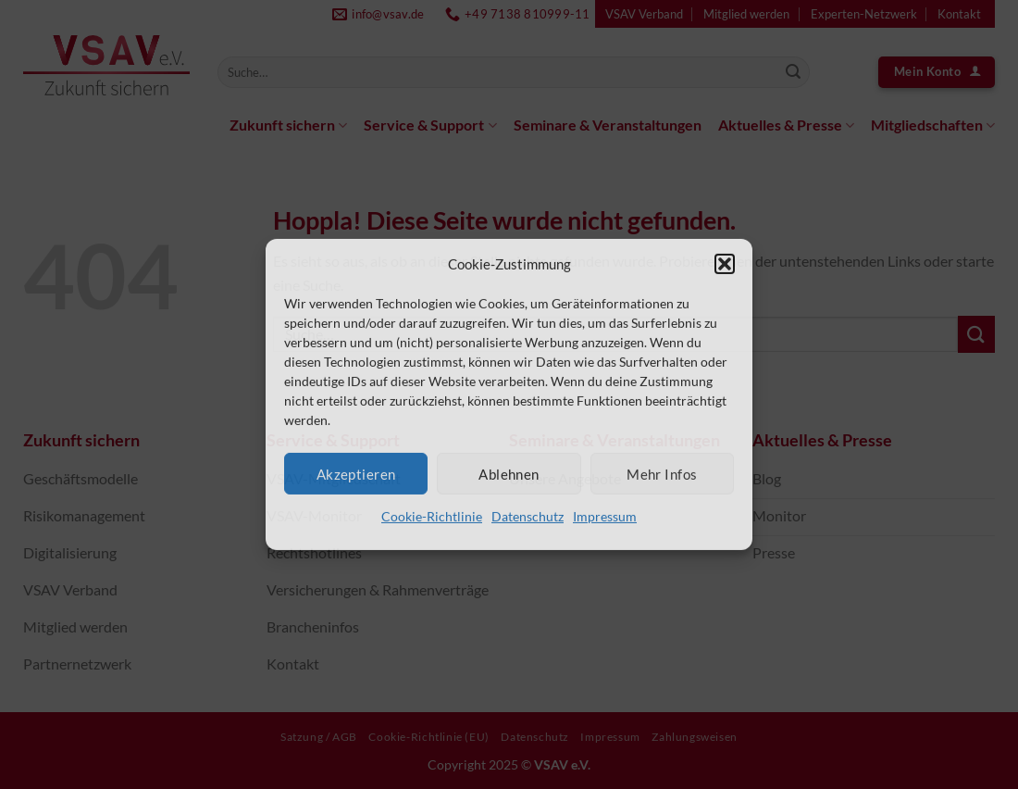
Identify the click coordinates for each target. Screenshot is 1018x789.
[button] (724, 264)
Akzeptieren (356, 473)
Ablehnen (509, 473)
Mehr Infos (662, 473)
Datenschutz (527, 516)
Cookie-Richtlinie (431, 516)
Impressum (605, 516)
